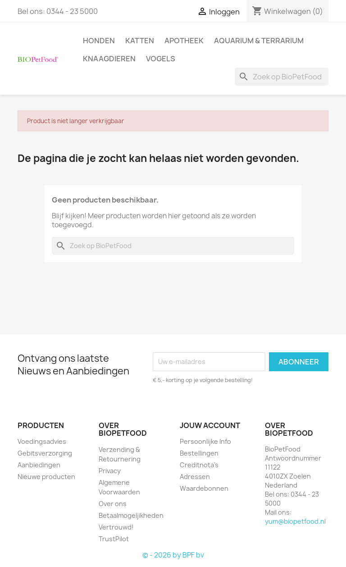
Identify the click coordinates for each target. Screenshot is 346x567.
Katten (139, 41)
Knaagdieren (109, 59)
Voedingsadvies (42, 441)
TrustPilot (114, 539)
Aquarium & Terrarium (259, 41)
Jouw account (210, 425)
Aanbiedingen (39, 465)
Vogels (160, 59)
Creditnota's (199, 465)
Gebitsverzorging (45, 453)
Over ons (113, 503)
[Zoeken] (281, 77)
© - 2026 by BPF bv (173, 555)
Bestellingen (199, 453)
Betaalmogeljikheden (131, 515)
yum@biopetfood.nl (295, 521)
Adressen (195, 476)
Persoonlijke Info (205, 441)
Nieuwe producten (46, 476)
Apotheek (184, 41)
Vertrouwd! (116, 527)
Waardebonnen (204, 488)
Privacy (110, 470)
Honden (99, 41)
